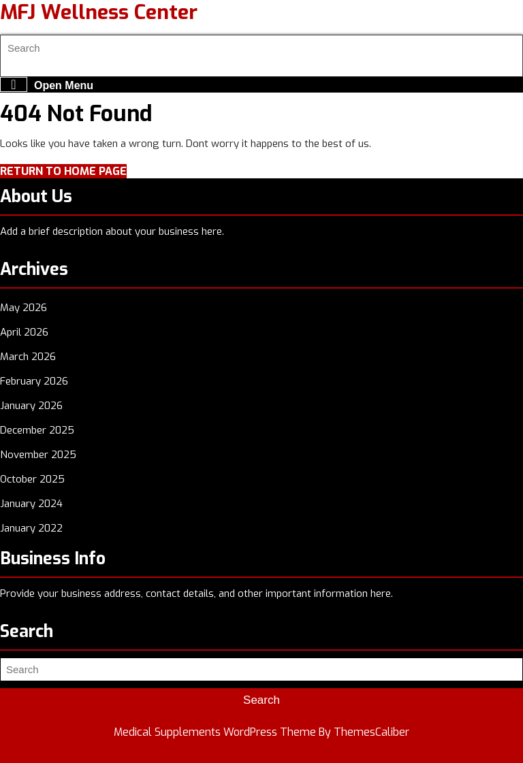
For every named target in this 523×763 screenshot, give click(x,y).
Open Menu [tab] (46, 84)
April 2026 (24, 332)
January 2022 (31, 528)
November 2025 (38, 454)
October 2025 (32, 479)
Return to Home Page (63, 171)
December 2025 (37, 430)
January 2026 (31, 405)
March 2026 (28, 356)
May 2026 (23, 307)
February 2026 (34, 381)
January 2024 (31, 503)
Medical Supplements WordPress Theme (215, 732)
